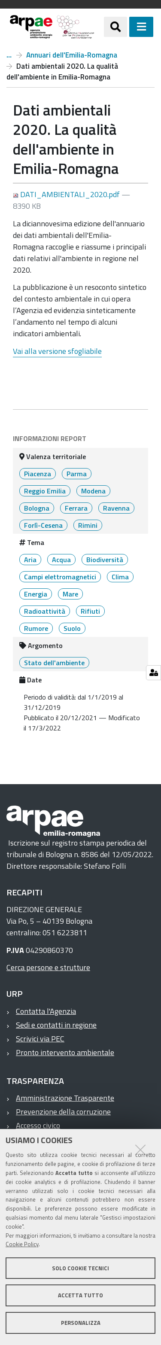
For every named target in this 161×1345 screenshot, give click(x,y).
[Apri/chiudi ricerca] (115, 27)
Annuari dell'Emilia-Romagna (71, 55)
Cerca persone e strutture (48, 967)
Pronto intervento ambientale (65, 1052)
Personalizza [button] (80, 1322)
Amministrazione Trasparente (65, 1098)
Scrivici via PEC (40, 1038)
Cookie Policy (22, 1244)
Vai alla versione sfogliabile (57, 351)
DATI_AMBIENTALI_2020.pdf (67, 194)
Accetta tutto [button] (80, 1295)
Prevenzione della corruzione (63, 1111)
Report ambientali (9, 55)
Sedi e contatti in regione (56, 1025)
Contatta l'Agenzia (46, 1011)
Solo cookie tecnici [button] (80, 1268)
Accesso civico (38, 1125)
